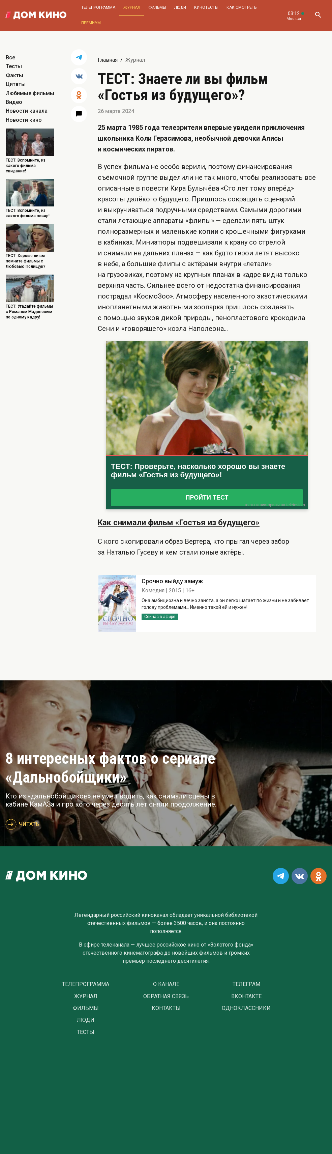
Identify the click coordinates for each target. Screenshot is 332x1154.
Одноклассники (246, 1008)
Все (10, 57)
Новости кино (24, 120)
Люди (180, 7)
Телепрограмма (98, 7)
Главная (108, 60)
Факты (14, 75)
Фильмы (157, 7)
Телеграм (246, 984)
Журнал (131, 7)
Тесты (14, 66)
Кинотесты (206, 7)
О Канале (166, 984)
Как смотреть (241, 7)
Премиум (91, 23)
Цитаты (16, 84)
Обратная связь (166, 996)
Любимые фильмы (30, 93)
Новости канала (27, 111)
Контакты (166, 1008)
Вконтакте (246, 996)
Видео (14, 102)
